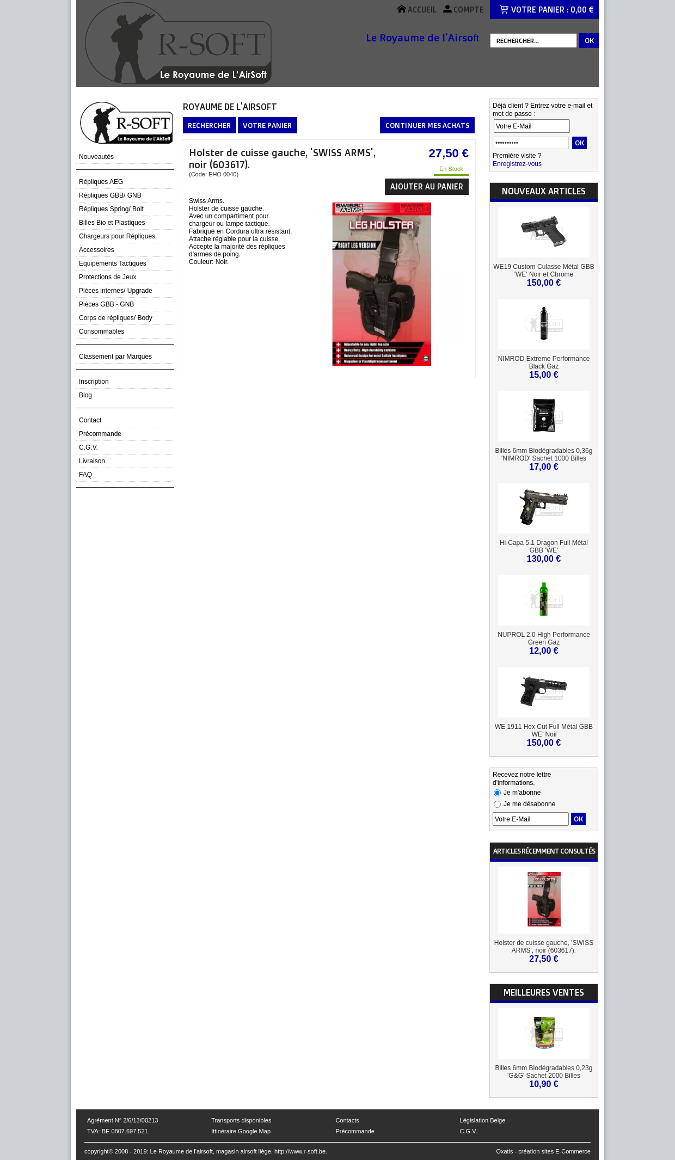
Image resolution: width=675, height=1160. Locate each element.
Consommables (101, 331)
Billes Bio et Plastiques (112, 222)
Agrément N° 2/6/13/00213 (122, 1120)
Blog (85, 395)
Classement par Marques (115, 356)
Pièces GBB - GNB (106, 304)
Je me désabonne (529, 804)
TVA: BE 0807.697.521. (118, 1131)
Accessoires (96, 250)
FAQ (85, 474)
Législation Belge (483, 1120)
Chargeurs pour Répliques (117, 236)
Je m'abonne (522, 792)
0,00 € (581, 9)
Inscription (94, 381)
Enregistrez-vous (517, 164)
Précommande (100, 434)
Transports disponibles (241, 1120)
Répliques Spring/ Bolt (111, 209)
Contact (90, 420)
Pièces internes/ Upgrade (115, 290)
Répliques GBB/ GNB (110, 195)
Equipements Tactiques (112, 263)
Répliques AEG (101, 182)
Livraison (92, 461)
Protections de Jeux (107, 277)
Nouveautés (96, 157)
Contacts (347, 1120)
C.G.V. (88, 447)
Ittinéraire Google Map (241, 1131)
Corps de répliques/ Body (115, 318)
